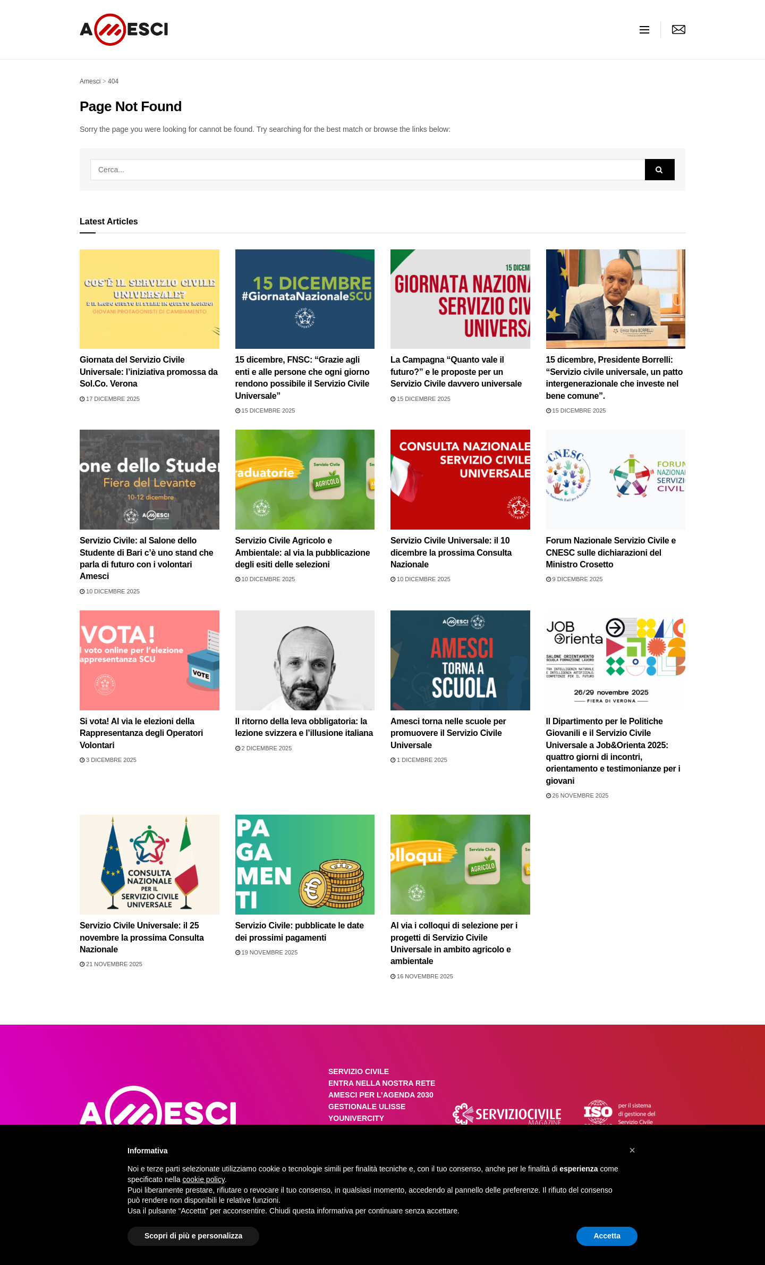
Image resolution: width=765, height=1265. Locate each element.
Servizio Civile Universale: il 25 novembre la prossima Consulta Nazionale (141, 937)
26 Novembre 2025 (577, 795)
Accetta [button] (606, 1236)
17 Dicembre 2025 (110, 399)
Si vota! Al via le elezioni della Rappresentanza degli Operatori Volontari (141, 733)
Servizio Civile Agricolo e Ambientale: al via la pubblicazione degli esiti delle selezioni (302, 552)
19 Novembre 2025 (266, 952)
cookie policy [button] (204, 1179)
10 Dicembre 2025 (110, 591)
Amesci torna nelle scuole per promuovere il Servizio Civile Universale (448, 733)
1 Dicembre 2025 (418, 760)
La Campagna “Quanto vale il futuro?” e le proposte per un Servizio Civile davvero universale (456, 371)
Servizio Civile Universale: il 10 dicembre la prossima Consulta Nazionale (451, 552)
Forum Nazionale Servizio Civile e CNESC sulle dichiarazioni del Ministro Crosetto (611, 552)
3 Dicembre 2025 (108, 760)
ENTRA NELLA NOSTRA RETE (381, 1083)
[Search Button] (660, 169)
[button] (632, 1150)
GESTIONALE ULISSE (366, 1106)
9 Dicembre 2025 (574, 579)
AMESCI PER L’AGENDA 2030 (381, 1095)
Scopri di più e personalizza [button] (193, 1236)
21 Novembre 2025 (111, 964)
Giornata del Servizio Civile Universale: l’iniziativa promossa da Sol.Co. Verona (149, 371)
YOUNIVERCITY (356, 1118)
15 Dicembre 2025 (265, 410)
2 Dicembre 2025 (263, 748)
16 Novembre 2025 (421, 976)
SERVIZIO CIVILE (358, 1071)
